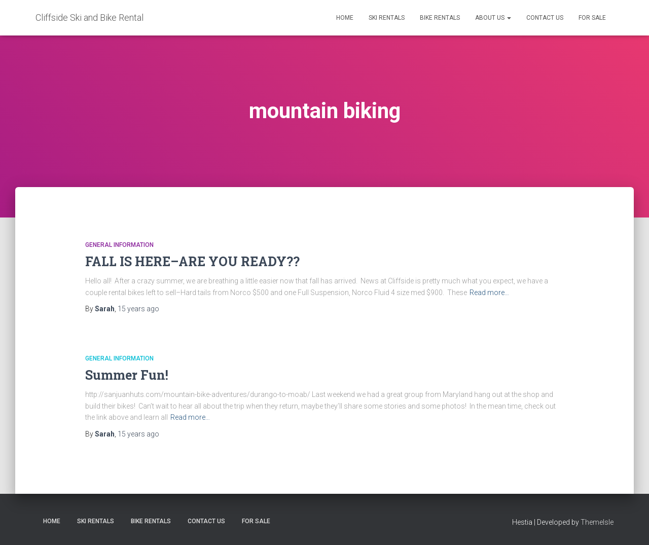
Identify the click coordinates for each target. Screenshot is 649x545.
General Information (119, 244)
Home (344, 17)
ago (138, 309)
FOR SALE (592, 17)
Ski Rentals (387, 17)
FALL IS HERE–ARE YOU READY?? (192, 261)
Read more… (489, 292)
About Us (493, 17)
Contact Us (544, 17)
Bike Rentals (440, 17)
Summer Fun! (126, 375)
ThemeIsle (597, 522)
